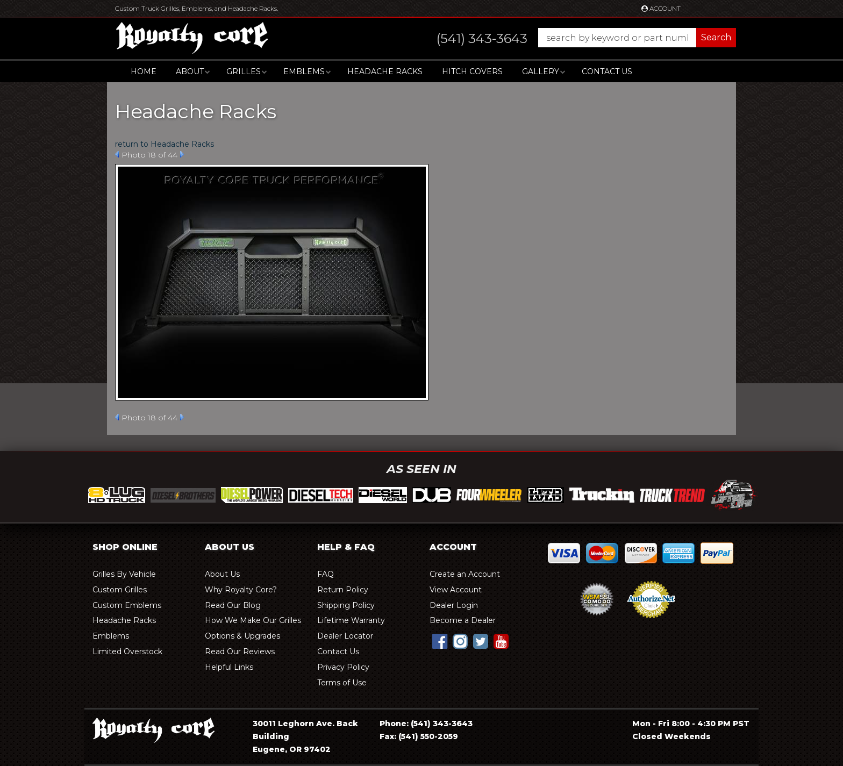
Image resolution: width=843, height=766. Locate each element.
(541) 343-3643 (442, 723)
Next (182, 154)
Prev (117, 154)
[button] (575, 37)
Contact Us (607, 71)
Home (143, 71)
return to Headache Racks (164, 144)
